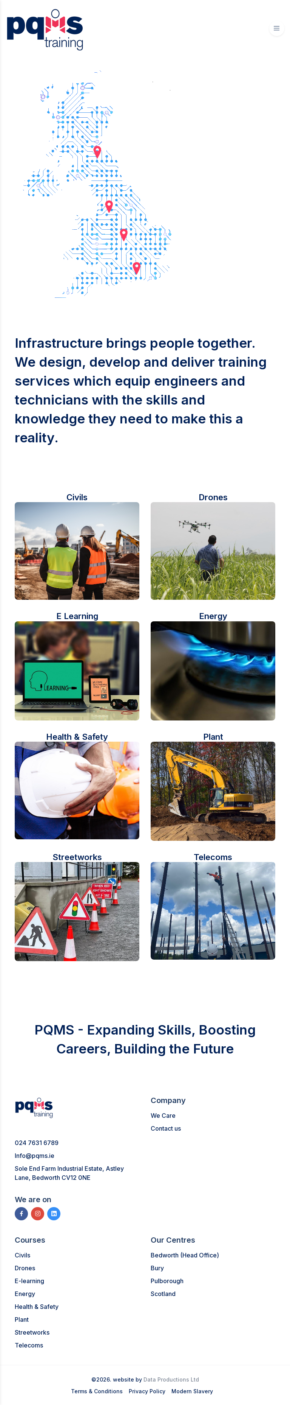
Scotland (163, 1294)
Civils (22, 1255)
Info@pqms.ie (34, 1155)
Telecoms (29, 1345)
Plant (22, 1319)
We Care (163, 1115)
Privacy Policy (147, 1391)
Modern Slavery (192, 1391)
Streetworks (32, 1332)
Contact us (166, 1128)
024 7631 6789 (37, 1143)
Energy (25, 1294)
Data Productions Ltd (171, 1379)
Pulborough (167, 1281)
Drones (25, 1268)
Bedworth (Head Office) (185, 1255)
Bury (157, 1268)
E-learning (29, 1281)
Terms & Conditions (97, 1391)
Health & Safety (37, 1306)
